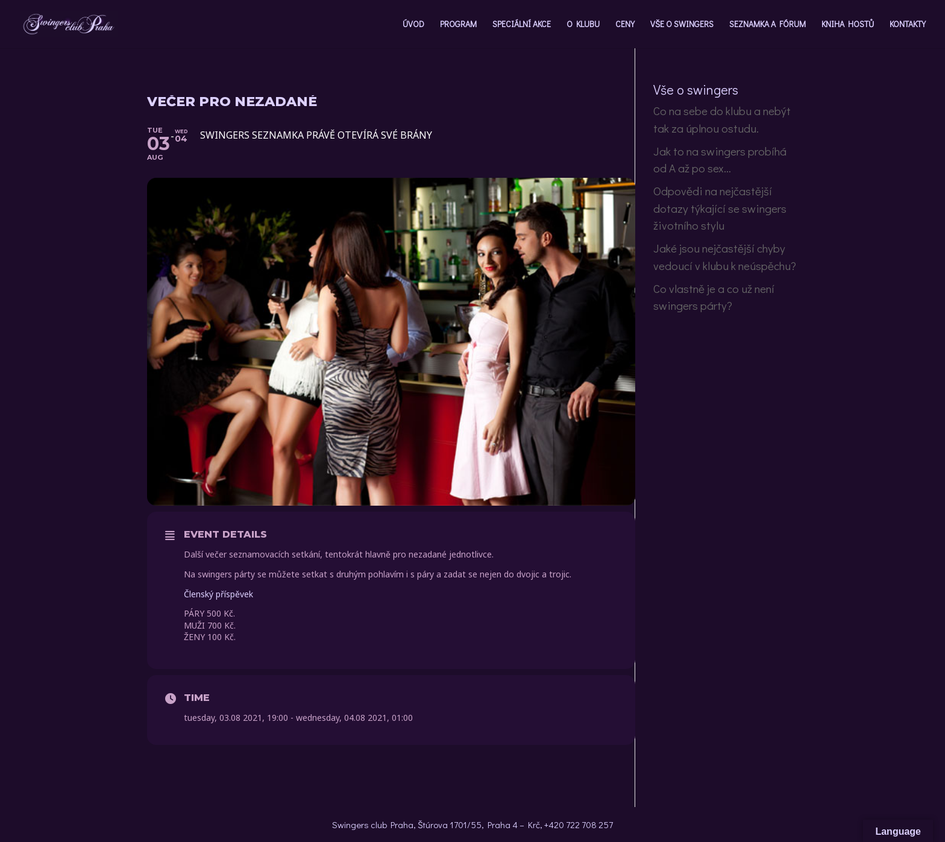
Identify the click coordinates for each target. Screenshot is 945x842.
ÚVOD (413, 25)
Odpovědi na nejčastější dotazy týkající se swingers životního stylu (719, 208)
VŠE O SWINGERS (682, 25)
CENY (625, 25)
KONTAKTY (908, 25)
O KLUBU (583, 25)
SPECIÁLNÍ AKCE (521, 25)
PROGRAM (458, 25)
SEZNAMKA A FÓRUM (767, 25)
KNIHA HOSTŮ (847, 25)
